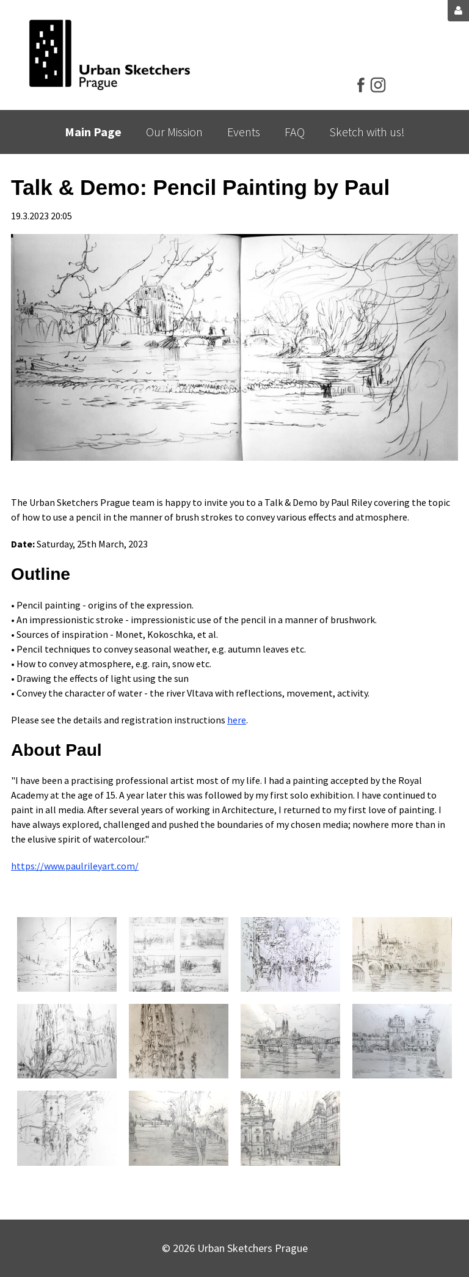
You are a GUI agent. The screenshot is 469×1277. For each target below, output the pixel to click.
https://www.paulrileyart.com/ (75, 866)
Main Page (93, 131)
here (236, 720)
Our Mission (174, 131)
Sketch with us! (367, 131)
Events (243, 131)
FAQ (295, 131)
